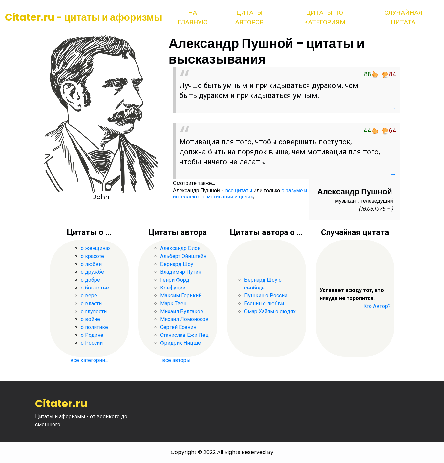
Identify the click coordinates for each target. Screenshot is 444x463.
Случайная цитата (403, 17)
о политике (94, 327)
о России (92, 343)
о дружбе (92, 272)
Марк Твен (173, 303)
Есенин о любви (264, 303)
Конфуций (172, 288)
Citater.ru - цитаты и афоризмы (83, 17)
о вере (89, 295)
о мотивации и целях (228, 196)
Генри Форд (174, 280)
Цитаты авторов (249, 17)
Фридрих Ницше (180, 343)
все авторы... (178, 360)
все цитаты (238, 190)
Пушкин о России (265, 295)
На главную (192, 17)
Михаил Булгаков (181, 311)
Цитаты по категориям (324, 17)
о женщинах (96, 248)
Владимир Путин (180, 272)
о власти (91, 303)
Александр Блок (180, 248)
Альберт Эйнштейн (183, 256)
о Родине (92, 335)
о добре (90, 280)
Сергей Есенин (178, 327)
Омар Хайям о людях (270, 311)
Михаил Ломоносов (184, 319)
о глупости (94, 311)
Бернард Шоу (176, 264)
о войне (90, 319)
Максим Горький (180, 295)
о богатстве (95, 288)
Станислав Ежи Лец (184, 335)
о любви (91, 264)
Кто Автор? (377, 306)
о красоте (92, 256)
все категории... (89, 360)
